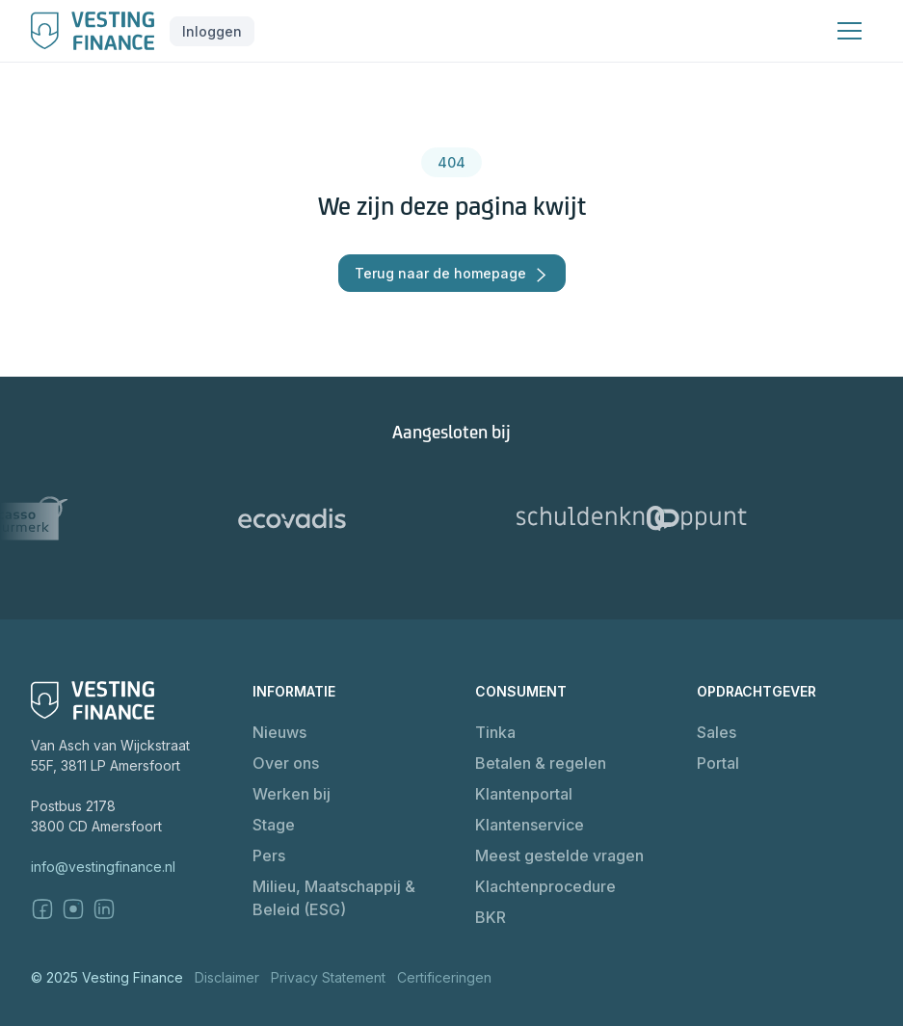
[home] (92, 31)
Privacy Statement (328, 977)
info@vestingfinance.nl (103, 866)
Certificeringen (444, 977)
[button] (212, 31)
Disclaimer (227, 977)
